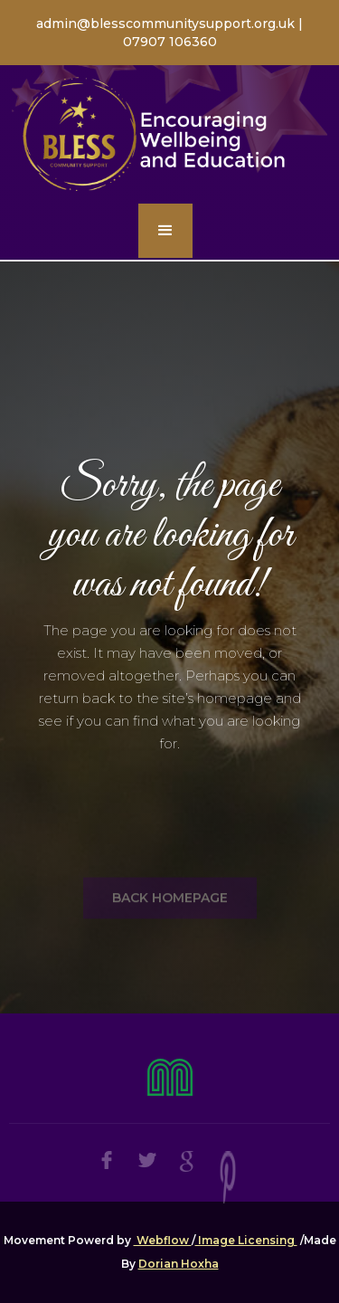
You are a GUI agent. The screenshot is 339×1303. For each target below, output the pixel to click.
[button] (165, 231)
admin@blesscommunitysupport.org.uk (167, 23)
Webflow (163, 1240)
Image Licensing (246, 1240)
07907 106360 (170, 41)
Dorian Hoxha (178, 1263)
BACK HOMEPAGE (170, 924)
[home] (169, 135)
